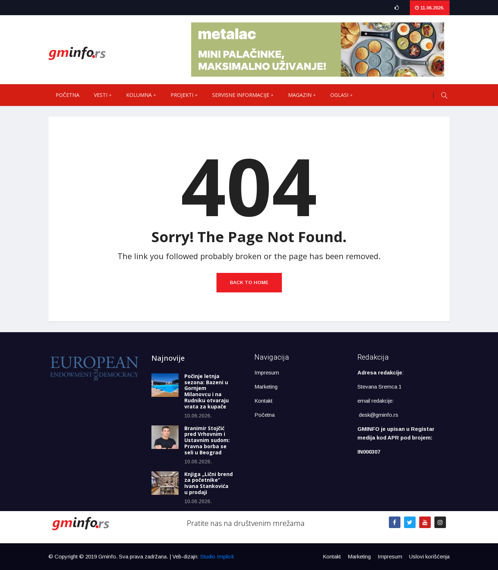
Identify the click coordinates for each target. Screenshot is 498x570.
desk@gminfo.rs (378, 415)
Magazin (305, 95)
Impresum (266, 372)
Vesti (106, 95)
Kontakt (263, 401)
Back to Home (249, 282)
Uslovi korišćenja (429, 556)
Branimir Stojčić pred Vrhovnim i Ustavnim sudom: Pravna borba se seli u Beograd (207, 440)
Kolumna (144, 95)
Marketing (266, 386)
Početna (68, 94)
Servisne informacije (246, 95)
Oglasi (345, 95)
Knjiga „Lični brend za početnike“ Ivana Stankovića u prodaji (208, 483)
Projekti (188, 95)
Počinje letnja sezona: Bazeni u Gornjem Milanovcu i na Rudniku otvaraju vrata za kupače (206, 391)
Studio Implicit (217, 556)
